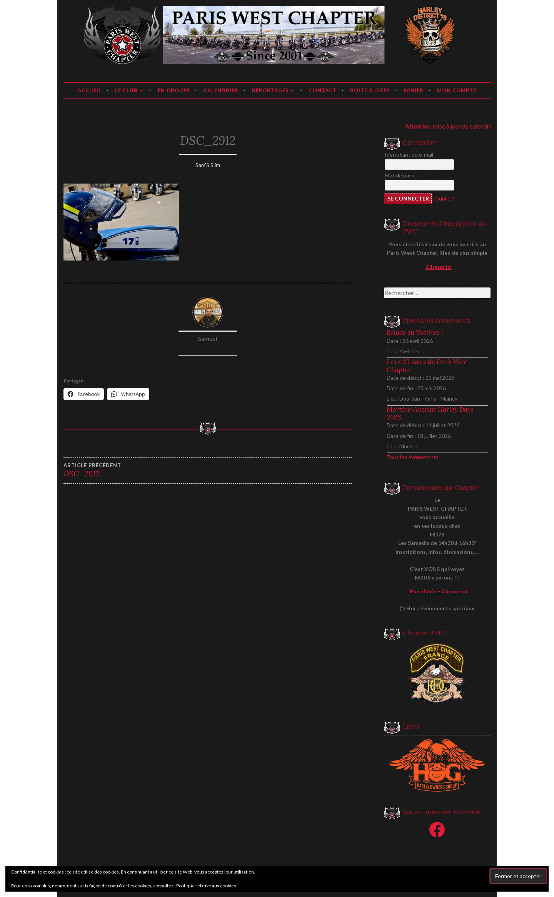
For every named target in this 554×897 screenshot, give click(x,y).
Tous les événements (413, 457)
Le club (126, 90)
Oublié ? (444, 198)
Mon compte (456, 90)
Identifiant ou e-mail (409, 154)
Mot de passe (401, 175)
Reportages (270, 90)
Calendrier (221, 90)
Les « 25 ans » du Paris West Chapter (427, 365)
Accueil (90, 90)
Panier (414, 90)
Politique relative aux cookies (206, 886)
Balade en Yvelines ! (415, 332)
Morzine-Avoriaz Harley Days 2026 (430, 413)
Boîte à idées (370, 90)
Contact (323, 90)
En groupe (174, 90)
